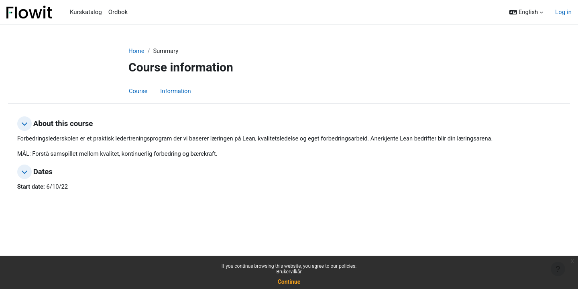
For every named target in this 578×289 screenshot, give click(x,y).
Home (136, 51)
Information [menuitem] (176, 91)
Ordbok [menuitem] (118, 12)
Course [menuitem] (138, 91)
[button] (526, 12)
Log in (563, 12)
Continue (289, 282)
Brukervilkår (289, 272)
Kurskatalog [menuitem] (86, 12)
